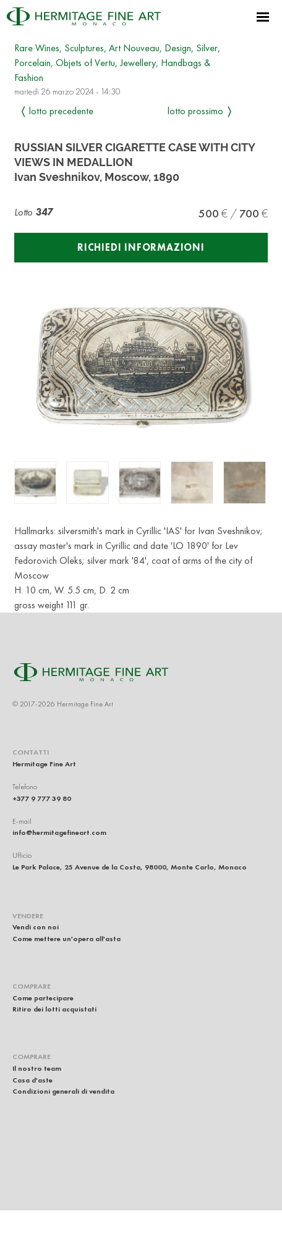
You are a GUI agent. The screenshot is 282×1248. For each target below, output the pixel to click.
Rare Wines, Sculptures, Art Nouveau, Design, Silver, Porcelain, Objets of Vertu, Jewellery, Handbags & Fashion (117, 62)
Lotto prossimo (195, 111)
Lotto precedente (61, 111)
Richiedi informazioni (141, 247)
